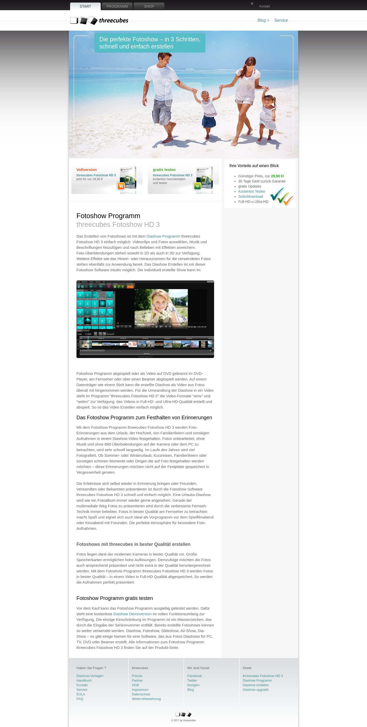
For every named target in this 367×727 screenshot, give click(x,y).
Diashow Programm (163, 236)
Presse (137, 676)
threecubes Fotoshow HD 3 (96, 175)
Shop (149, 6)
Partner (137, 680)
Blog (190, 690)
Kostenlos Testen (251, 191)
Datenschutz (141, 694)
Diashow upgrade (256, 690)
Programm (117, 6)
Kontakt (264, 6)
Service (281, 20)
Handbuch (83, 680)
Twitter (192, 680)
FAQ (79, 699)
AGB (135, 685)
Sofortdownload (250, 196)
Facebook (194, 676)
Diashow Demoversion (132, 614)
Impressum (140, 690)
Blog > (263, 20)
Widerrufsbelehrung (146, 699)
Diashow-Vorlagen (89, 676)
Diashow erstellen (256, 685)
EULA (80, 694)
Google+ (193, 685)
